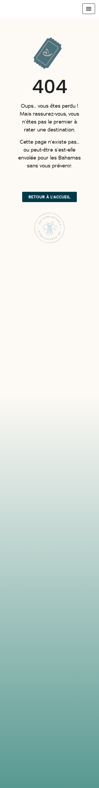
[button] (88, 8)
